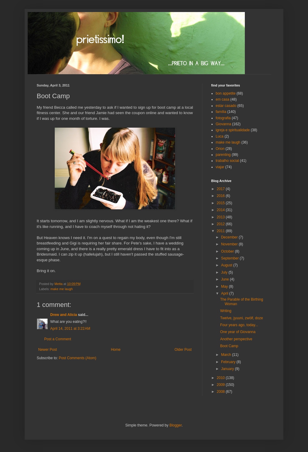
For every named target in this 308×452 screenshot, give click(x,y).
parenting (223, 155)
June (225, 279)
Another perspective (236, 339)
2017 (221, 189)
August (227, 265)
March (226, 355)
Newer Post (47, 349)
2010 (221, 378)
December (230, 237)
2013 (221, 217)
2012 (221, 224)
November (230, 244)
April (225, 293)
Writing (225, 311)
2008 (221, 392)
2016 (221, 196)
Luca (219, 136)
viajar (220, 167)
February (228, 362)
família (221, 112)
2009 (221, 385)
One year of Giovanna (237, 332)
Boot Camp (229, 346)
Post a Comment (57, 339)
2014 (221, 210)
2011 (221, 231)
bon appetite (226, 93)
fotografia (223, 118)
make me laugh (62, 289)
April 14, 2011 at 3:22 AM (70, 328)
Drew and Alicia (63, 315)
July (225, 272)
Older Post (183, 349)
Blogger (175, 425)
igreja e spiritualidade (233, 130)
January (228, 369)
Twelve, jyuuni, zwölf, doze (241, 318)
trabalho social (227, 161)
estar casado (226, 106)
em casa (222, 99)
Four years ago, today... (239, 325)
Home (116, 349)
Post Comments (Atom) (77, 358)
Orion (220, 149)
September (230, 258)
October (228, 251)
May (225, 286)
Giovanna (223, 124)
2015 (221, 203)
